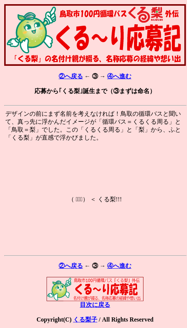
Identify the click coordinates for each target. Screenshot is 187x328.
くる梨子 (85, 319)
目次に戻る (95, 302)
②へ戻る (71, 76)
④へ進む (119, 76)
